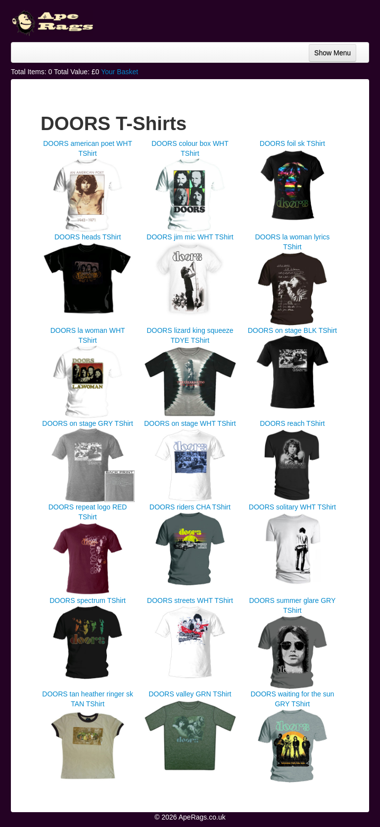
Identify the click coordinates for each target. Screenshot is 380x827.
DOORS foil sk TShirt (292, 143)
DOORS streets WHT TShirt (190, 600)
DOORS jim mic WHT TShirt (189, 237)
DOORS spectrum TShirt (87, 600)
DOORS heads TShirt (87, 237)
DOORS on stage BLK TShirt (292, 330)
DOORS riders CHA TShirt (190, 507)
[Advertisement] (290, 20)
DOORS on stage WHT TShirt (190, 423)
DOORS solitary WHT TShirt (292, 507)
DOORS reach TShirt (292, 423)
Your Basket (119, 72)
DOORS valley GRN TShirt (189, 694)
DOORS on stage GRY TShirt (87, 423)
